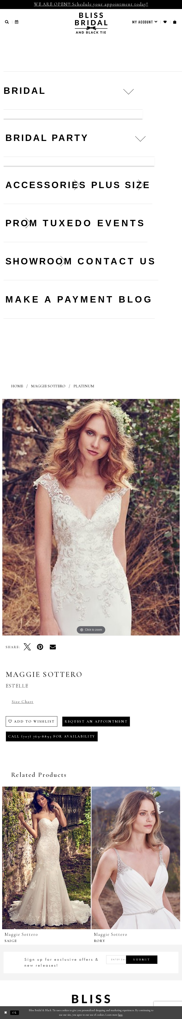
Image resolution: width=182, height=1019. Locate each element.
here (120, 1015)
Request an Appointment (96, 721)
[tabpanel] (91, 517)
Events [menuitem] (121, 223)
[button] (7, 21)
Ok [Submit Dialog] (14, 1012)
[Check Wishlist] (165, 21)
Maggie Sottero (48, 386)
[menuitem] (144, 22)
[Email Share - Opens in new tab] (53, 647)
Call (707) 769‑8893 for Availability (51, 736)
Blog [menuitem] (136, 299)
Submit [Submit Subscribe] (141, 959)
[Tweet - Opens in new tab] (27, 647)
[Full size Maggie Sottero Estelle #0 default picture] (91, 517)
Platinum (83, 386)
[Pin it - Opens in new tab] (40, 647)
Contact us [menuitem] (116, 261)
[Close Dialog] (5, 1012)
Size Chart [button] (22, 701)
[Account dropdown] (144, 22)
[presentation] (46, 858)
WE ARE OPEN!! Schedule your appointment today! (91, 4)
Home (17, 386)
